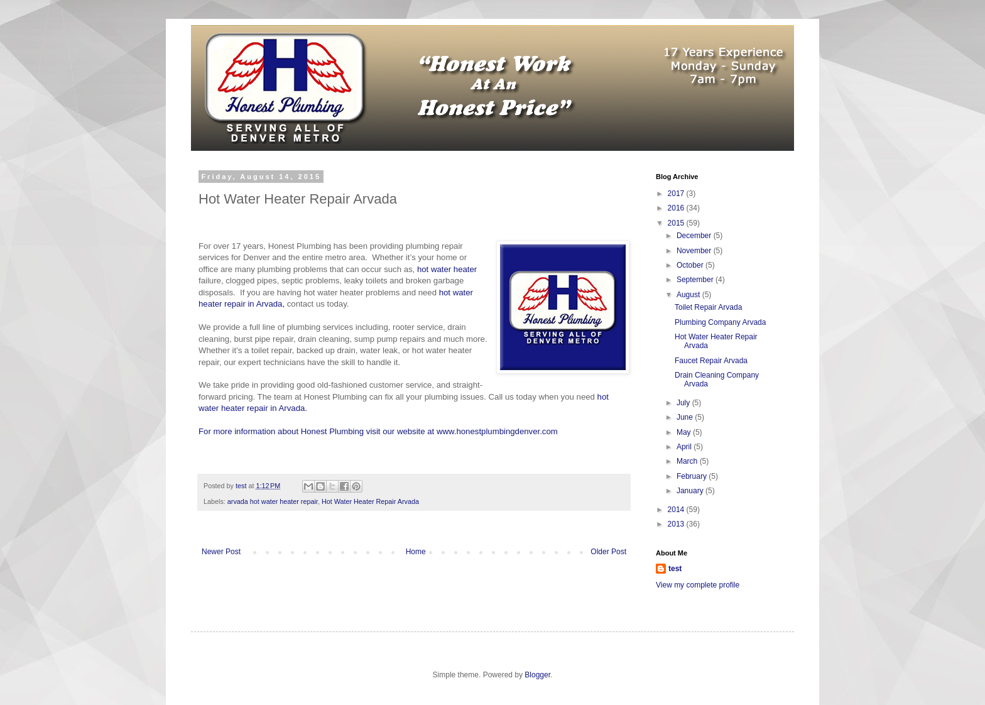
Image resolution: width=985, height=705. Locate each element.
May (685, 432)
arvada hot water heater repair (272, 501)
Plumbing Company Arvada (720, 322)
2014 (677, 509)
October (691, 265)
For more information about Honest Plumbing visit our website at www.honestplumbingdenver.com (378, 431)
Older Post (608, 551)
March (688, 461)
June (686, 417)
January (691, 490)
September (696, 279)
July (684, 402)
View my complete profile (697, 585)
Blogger (537, 674)
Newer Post (221, 551)
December (695, 235)
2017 (677, 193)
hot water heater (447, 269)
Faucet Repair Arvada (711, 360)
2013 (677, 524)
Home (416, 551)
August (689, 294)
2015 (677, 223)
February (693, 476)
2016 (677, 208)
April (685, 446)
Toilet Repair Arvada (708, 307)
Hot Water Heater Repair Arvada (370, 501)
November (695, 250)
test (675, 568)
